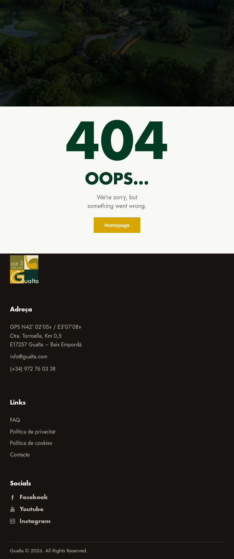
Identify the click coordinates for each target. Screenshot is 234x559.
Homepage (117, 225)
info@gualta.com (28, 356)
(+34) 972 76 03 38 (33, 369)
